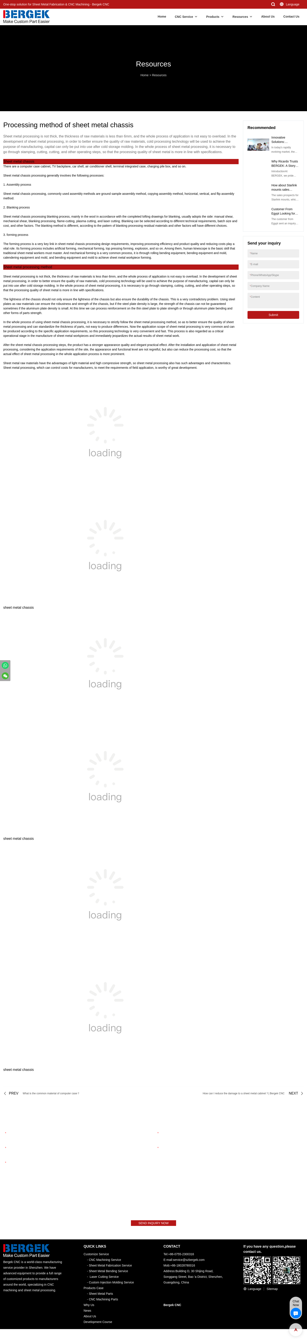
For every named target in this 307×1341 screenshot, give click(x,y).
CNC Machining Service (105, 1262)
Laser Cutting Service (104, 1279)
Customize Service (96, 1257)
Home (162, 16)
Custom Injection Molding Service (111, 1285)
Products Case (94, 1291)
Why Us (89, 1308)
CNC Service (184, 16)
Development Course (98, 1324)
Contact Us (291, 16)
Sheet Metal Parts (101, 1296)
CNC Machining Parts (103, 1302)
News (87, 1313)
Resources (240, 16)
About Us (268, 16)
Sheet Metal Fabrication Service (110, 1268)
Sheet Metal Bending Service (108, 1274)
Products (213, 16)
